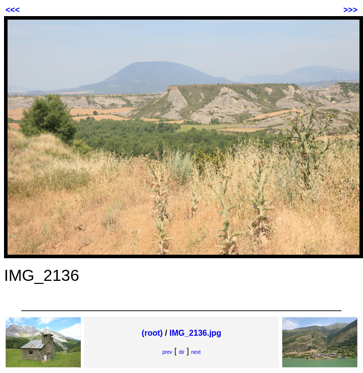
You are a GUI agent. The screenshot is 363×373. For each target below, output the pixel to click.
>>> (350, 10)
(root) (152, 333)
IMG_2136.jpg (195, 333)
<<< (13, 10)
